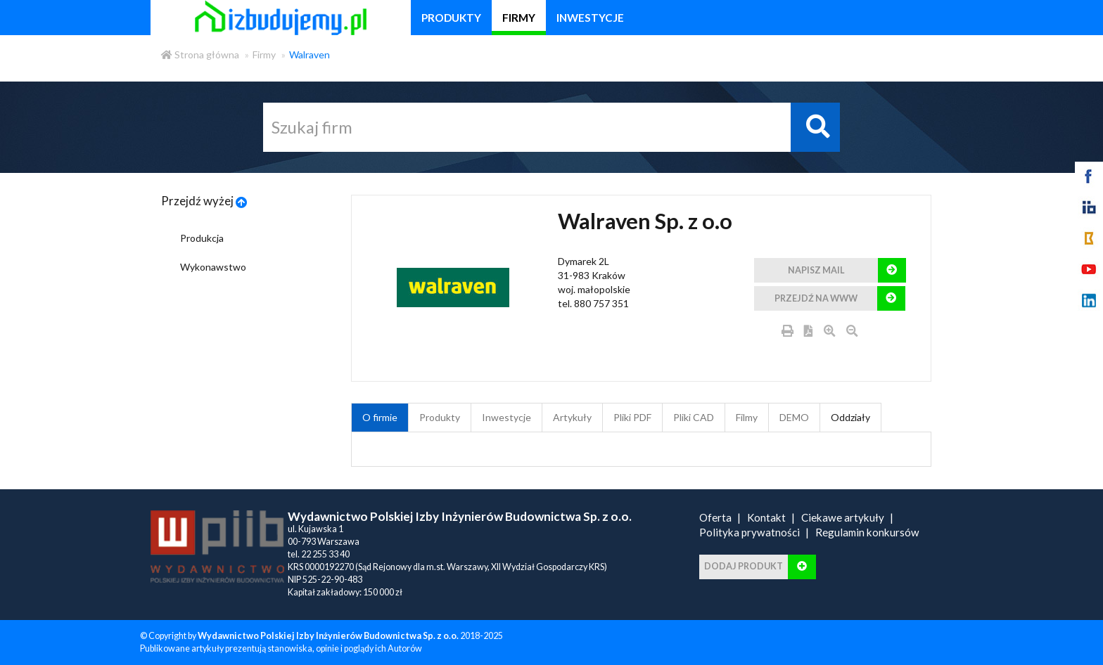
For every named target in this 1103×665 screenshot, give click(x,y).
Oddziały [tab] (850, 417)
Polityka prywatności (749, 532)
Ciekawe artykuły (842, 517)
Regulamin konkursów (867, 532)
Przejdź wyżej (204, 200)
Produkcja (202, 238)
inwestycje (590, 17)
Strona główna (200, 54)
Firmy (264, 54)
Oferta (715, 517)
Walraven (309, 54)
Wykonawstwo (213, 267)
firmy (518, 17)
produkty (451, 17)
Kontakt (766, 517)
